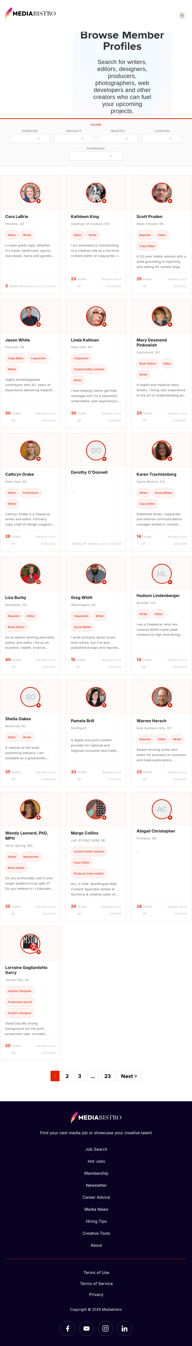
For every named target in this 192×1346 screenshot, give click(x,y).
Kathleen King (85, 216)
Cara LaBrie (16, 216)
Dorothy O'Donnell (89, 472)
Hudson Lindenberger (158, 595)
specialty (74, 131)
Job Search (97, 1149)
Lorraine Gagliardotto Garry (26, 970)
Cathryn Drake (19, 474)
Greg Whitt (81, 597)
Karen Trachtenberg (156, 474)
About (96, 1245)
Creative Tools (96, 1233)
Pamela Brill (82, 720)
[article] (30, 235)
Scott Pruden (149, 216)
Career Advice (96, 1197)
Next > (129, 1076)
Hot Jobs (96, 1161)
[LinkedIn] (124, 1328)
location (162, 131)
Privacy (96, 1294)
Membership (96, 1173)
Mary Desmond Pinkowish (151, 343)
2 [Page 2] (67, 1076)
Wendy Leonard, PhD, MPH (26, 835)
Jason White (17, 340)
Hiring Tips (96, 1221)
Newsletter (96, 1185)
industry (118, 131)
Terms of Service (96, 1283)
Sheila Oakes (18, 718)
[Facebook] (67, 1328)
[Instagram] (105, 1328)
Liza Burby (15, 597)
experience (96, 148)
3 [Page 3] (79, 1076)
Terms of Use (97, 1272)
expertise (30, 131)
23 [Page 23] (107, 1076)
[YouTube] (86, 1328)
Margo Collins (84, 833)
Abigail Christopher (155, 831)
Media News (96, 1209)
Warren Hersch (151, 720)
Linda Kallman (85, 340)
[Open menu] (182, 16)
